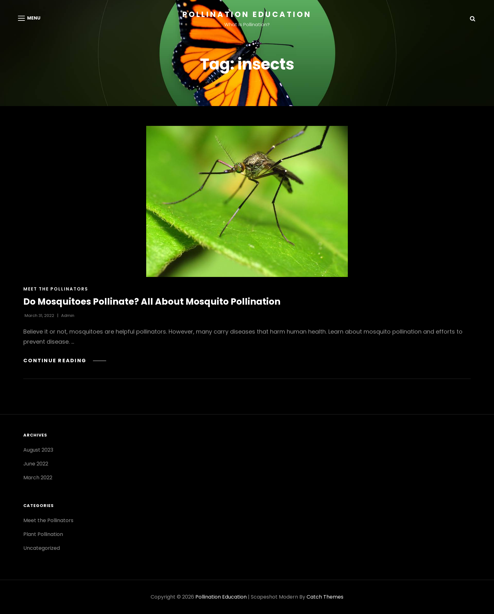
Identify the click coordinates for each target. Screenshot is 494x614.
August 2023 (38, 449)
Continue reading (64, 360)
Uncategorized (41, 548)
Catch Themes (325, 596)
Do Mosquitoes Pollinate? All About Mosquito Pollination (151, 302)
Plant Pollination (43, 534)
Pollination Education (247, 14)
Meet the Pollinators (55, 289)
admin (67, 315)
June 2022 (35, 463)
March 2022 (37, 477)
